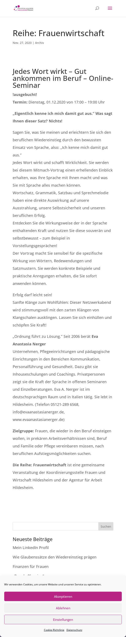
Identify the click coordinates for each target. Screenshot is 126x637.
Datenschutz (74, 630)
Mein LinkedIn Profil (31, 547)
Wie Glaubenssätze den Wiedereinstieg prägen (54, 557)
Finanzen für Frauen (32, 566)
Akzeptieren (63, 596)
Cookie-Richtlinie (54, 630)
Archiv (39, 43)
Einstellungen (63, 619)
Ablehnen (63, 608)
